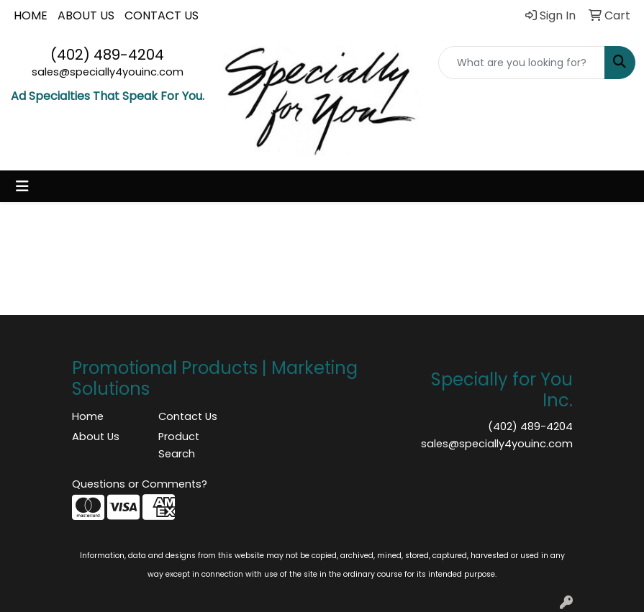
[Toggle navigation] (22, 186)
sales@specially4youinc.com (107, 72)
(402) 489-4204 (107, 55)
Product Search (178, 445)
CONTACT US (161, 15)
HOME (30, 15)
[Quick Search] (521, 62)
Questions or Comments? (139, 484)
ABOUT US (86, 15)
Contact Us (187, 416)
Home (88, 416)
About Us (95, 436)
